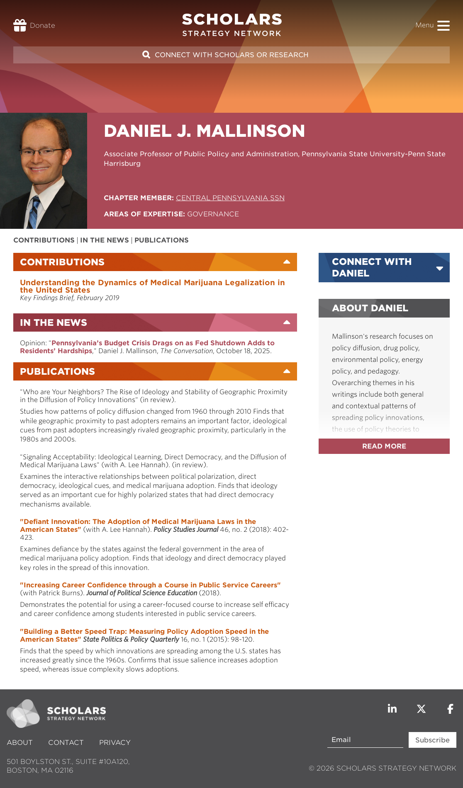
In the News (104, 240)
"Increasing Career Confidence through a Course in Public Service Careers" (150, 585)
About (21, 743)
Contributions (44, 240)
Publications (161, 240)
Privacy (115, 743)
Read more (384, 446)
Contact (66, 743)
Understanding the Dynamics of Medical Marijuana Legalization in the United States (152, 286)
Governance (213, 214)
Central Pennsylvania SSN (230, 198)
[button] (443, 25)
